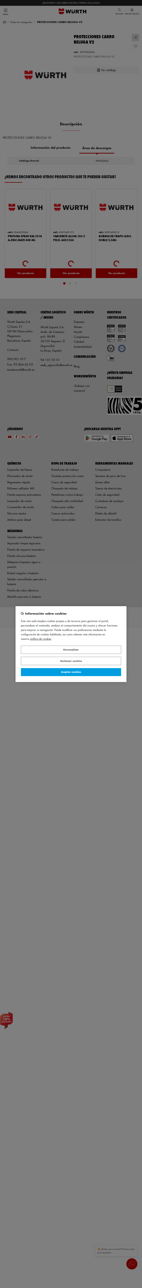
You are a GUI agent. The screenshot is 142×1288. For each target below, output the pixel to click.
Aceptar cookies (71, 672)
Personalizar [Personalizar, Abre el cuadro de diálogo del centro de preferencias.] (71, 649)
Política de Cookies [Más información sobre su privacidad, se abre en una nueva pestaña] (40, 639)
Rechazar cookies (71, 660)
